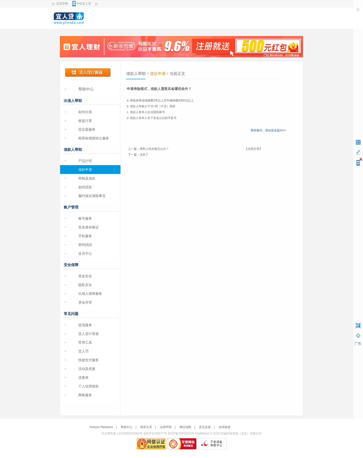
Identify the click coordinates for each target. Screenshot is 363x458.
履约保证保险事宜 (92, 196)
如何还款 (85, 187)
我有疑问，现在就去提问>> (268, 130)
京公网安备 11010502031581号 (122, 433)
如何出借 (85, 112)
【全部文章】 (253, 149)
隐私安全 (85, 285)
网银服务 (85, 395)
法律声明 (166, 427)
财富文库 (146, 427)
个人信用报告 (88, 386)
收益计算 (85, 121)
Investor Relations (101, 427)
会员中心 (85, 253)
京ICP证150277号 (155, 433)
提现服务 (85, 325)
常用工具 (85, 342)
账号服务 (85, 218)
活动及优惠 (86, 369)
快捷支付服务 (88, 360)
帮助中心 (86, 89)
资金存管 (85, 302)
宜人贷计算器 (88, 334)
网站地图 (185, 427)
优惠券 (83, 377)
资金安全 (85, 276)
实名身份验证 (88, 227)
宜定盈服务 (86, 129)
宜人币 (83, 351)
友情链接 (224, 427)
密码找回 (85, 245)
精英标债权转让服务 (93, 138)
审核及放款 (86, 178)
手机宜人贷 (83, 3)
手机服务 (85, 236)
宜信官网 (62, 3)
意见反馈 (205, 427)
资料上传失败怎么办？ (154, 149)
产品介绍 (85, 161)
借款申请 (85, 169)
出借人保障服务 (90, 294)
